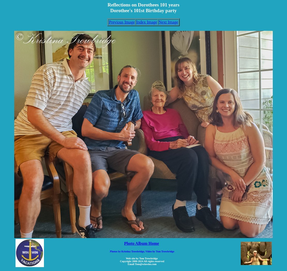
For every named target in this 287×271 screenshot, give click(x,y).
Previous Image (122, 22)
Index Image (146, 22)
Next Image (168, 22)
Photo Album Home (141, 243)
